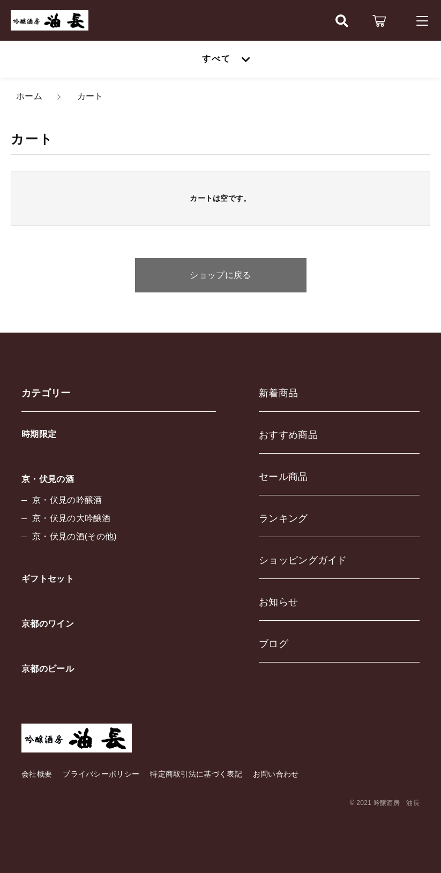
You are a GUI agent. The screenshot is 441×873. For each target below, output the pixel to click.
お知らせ (278, 602)
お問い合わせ (276, 774)
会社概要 (36, 774)
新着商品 (278, 393)
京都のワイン (47, 623)
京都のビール (47, 668)
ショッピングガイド (303, 560)
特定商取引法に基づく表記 (196, 774)
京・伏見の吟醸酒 (67, 500)
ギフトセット (47, 578)
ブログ (273, 643)
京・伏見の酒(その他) (74, 536)
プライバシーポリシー (101, 774)
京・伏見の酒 (47, 479)
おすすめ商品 (288, 435)
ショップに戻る (220, 275)
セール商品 (283, 476)
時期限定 (38, 434)
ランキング (283, 518)
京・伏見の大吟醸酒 (71, 518)
